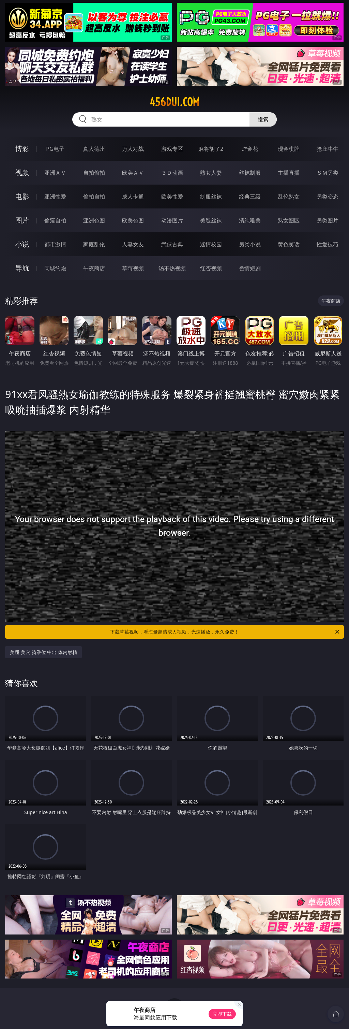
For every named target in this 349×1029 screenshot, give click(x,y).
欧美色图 (133, 220)
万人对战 (133, 149)
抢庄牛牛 (327, 149)
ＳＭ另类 (327, 172)
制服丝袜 (211, 196)
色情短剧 (250, 268)
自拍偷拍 (94, 172)
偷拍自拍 (94, 196)
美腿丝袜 (211, 220)
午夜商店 (94, 268)
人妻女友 (133, 244)
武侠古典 (172, 244)
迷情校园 (211, 244)
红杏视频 (211, 268)
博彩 (22, 148)
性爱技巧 (327, 244)
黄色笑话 (289, 244)
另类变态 (327, 196)
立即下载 (222, 1014)
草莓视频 (133, 268)
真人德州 (94, 149)
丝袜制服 (250, 172)
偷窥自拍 (55, 220)
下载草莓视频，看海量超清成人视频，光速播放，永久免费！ (225, 632)
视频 (22, 172)
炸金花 (250, 149)
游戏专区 (172, 149)
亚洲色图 (94, 220)
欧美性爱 (172, 196)
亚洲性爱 (55, 196)
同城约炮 (55, 268)
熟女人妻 (211, 172)
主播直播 (289, 172)
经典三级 (250, 196)
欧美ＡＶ (133, 172)
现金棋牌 (289, 149)
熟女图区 (289, 220)
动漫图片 (172, 220)
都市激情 (55, 244)
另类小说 (250, 244)
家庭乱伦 (94, 244)
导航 (22, 268)
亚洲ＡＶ (55, 172)
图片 (22, 220)
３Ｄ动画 (172, 172)
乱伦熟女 (289, 196)
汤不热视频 (172, 268)
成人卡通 (133, 196)
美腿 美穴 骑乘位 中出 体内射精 (43, 652)
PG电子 (55, 149)
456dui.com (174, 102)
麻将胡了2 (210, 149)
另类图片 (327, 220)
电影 (22, 196)
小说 (22, 244)
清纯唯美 (250, 220)
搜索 (263, 119)
